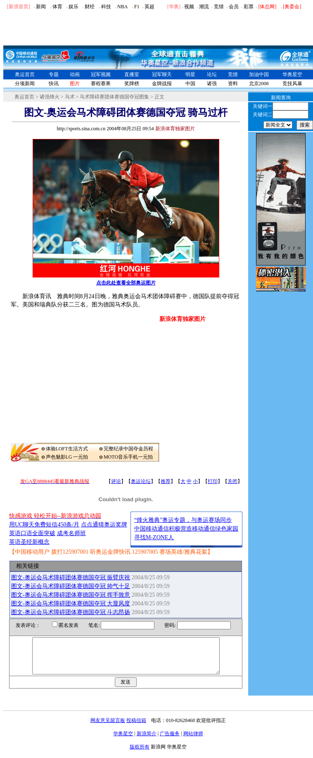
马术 (70, 97)
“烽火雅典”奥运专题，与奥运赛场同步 (183, 520)
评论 (116, 481)
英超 (149, 7)
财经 (90, 7)
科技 (106, 7)
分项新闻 (25, 83)
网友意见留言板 (107, 728)
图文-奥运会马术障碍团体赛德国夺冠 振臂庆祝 (70, 577)
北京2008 (259, 83)
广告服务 (170, 741)
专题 (54, 74)
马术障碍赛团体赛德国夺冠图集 (114, 97)
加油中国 (259, 74)
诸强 (212, 83)
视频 (189, 7)
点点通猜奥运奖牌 (104, 524)
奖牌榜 (131, 83)
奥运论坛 (141, 481)
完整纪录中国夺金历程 (128, 449)
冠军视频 (101, 74)
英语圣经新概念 (29, 542)
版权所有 (139, 754)
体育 (57, 7)
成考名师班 (71, 533)
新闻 (41, 7)
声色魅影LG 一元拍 (67, 457)
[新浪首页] (18, 7)
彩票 (249, 7)
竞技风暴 (292, 83)
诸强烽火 (49, 97)
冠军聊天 (162, 74)
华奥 (174, 7)
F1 (137, 7)
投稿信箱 (136, 728)
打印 (213, 481)
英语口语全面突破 (32, 533)
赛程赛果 (101, 83)
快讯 (54, 83)
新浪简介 (146, 741)
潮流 (204, 7)
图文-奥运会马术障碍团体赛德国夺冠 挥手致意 (70, 595)
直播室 (131, 74)
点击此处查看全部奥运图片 (126, 283)
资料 (233, 83)
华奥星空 (292, 74)
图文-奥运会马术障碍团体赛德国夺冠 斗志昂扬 (70, 612)
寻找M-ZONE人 (154, 537)
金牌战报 (162, 83)
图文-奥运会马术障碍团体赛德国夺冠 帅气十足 (70, 586)
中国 (190, 83)
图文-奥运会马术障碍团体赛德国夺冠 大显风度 (70, 603)
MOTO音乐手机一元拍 (128, 457)
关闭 (232, 481)
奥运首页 (25, 74)
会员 (234, 7)
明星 (190, 74)
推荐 (166, 481)
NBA (122, 7)
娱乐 (73, 7)
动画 (75, 74)
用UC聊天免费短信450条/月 (44, 524)
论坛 (212, 74)
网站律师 (193, 741)
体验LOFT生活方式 (67, 449)
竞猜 (219, 7)
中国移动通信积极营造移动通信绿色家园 (186, 529)
